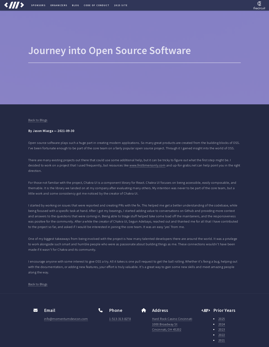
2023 (221, 329)
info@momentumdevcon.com (66, 319)
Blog (75, 5)
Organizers (58, 5)
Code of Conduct (97, 5)
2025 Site (121, 5)
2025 (221, 319)
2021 (221, 340)
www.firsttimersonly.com (147, 165)
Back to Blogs (37, 120)
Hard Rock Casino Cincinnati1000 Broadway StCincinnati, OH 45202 (172, 324)
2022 (221, 335)
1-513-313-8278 (120, 319)
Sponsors (38, 5)
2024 (221, 324)
